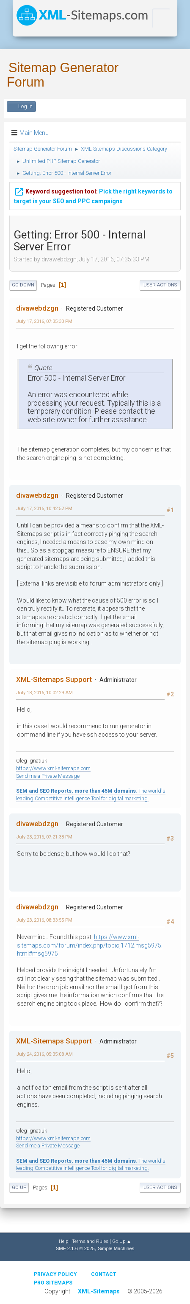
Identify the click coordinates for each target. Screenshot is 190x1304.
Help (63, 1241)
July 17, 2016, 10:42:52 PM (44, 508)
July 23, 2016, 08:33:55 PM (44, 920)
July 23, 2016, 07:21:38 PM (44, 837)
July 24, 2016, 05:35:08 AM (44, 1054)
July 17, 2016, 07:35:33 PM (44, 321)
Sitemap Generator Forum (62, 75)
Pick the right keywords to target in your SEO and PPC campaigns (93, 194)
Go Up (19, 1187)
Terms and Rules (90, 1241)
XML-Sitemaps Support (54, 679)
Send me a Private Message (48, 776)
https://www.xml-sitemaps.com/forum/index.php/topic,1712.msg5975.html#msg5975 (89, 945)
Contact (103, 1274)
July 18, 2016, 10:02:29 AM (44, 692)
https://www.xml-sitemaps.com (53, 768)
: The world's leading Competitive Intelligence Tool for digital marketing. (90, 1165)
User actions (160, 285)
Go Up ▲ (121, 1241)
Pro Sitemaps (53, 1283)
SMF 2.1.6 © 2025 (75, 1248)
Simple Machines (116, 1248)
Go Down (23, 285)
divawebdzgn (37, 308)
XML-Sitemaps (99, 1291)
